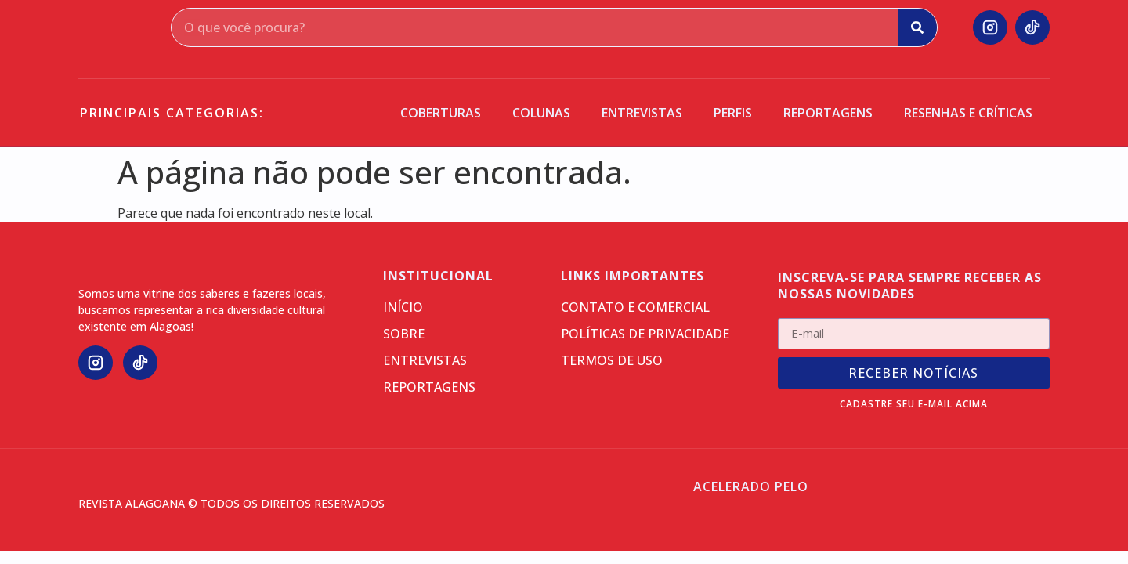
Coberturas (440, 112)
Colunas (541, 112)
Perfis (733, 112)
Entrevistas (642, 112)
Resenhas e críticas (968, 112)
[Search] (917, 27)
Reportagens (828, 112)
